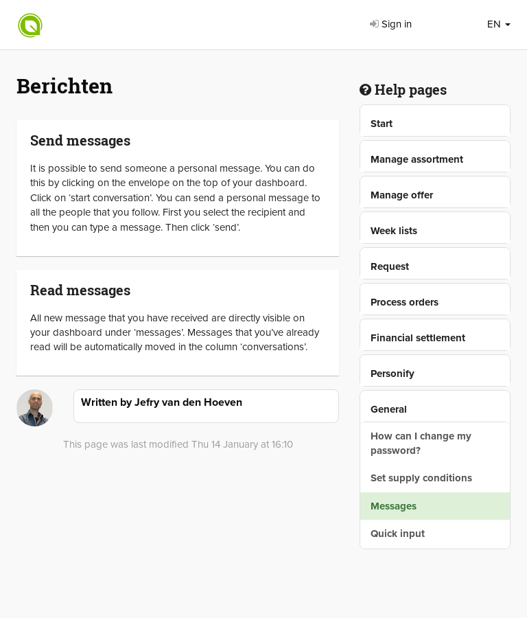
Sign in (391, 24)
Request (390, 266)
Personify (392, 373)
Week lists (394, 231)
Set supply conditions (421, 478)
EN (499, 24)
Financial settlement (418, 338)
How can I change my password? (421, 443)
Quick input (398, 533)
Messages (394, 506)
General (389, 409)
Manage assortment (417, 159)
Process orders (404, 302)
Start (382, 123)
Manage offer (402, 195)
